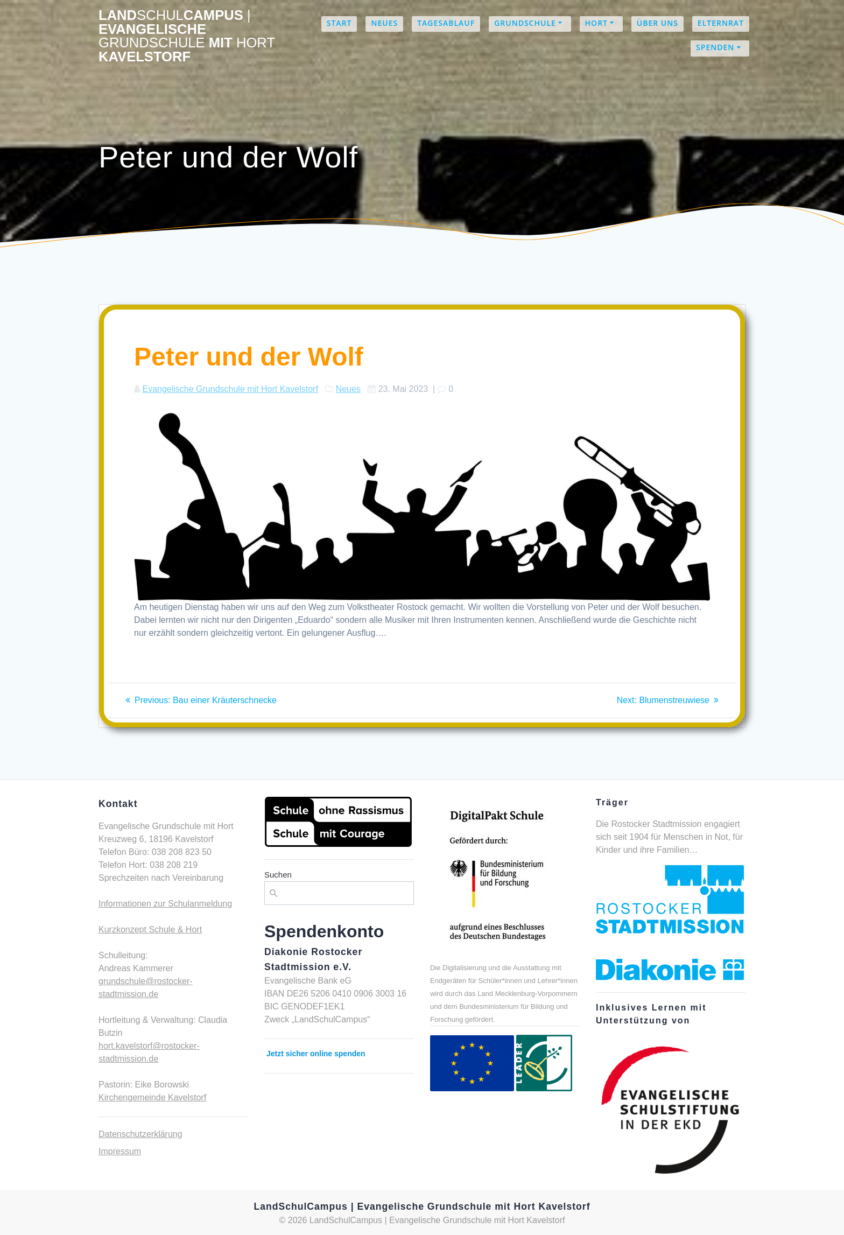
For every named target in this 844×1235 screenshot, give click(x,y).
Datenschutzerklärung (140, 1134)
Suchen (278, 874)
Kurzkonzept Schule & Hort (150, 929)
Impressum (120, 1151)
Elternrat (721, 23)
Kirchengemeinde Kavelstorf (152, 1097)
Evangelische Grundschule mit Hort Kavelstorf (230, 389)
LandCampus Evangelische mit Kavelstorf (187, 36)
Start (339, 23)
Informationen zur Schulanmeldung (165, 903)
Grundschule (525, 23)
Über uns (657, 23)
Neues (384, 23)
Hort (596, 23)
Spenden (715, 47)
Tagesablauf (446, 23)
